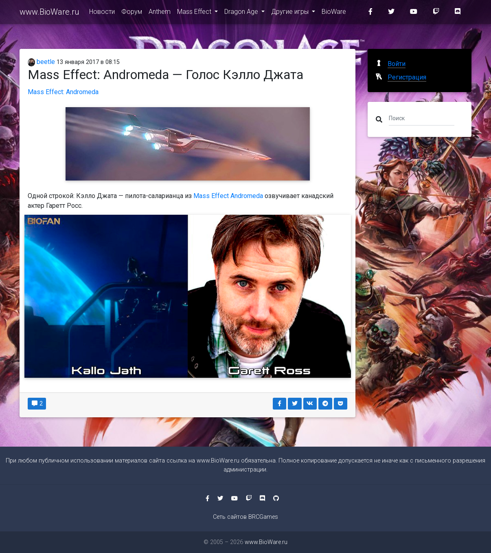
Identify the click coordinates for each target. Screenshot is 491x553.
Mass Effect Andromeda (229, 196)
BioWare (334, 13)
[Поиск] (421, 118)
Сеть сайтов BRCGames (245, 516)
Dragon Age (242, 13)
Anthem (160, 13)
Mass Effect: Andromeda (63, 92)
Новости (102, 13)
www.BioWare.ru (49, 13)
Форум (131, 13)
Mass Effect (195, 13)
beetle (41, 62)
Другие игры (290, 13)
